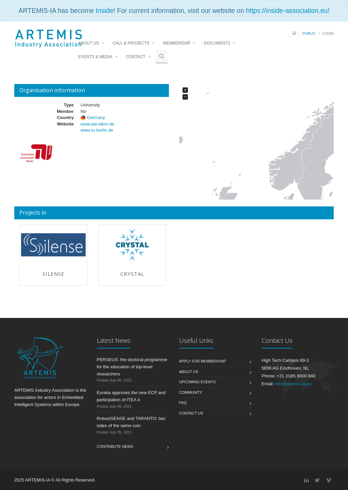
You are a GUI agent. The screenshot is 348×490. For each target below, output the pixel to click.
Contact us (191, 413)
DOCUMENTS (217, 43)
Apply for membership (202, 361)
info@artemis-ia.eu (293, 383)
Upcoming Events (197, 382)
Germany (96, 117)
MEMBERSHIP (176, 43)
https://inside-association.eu (287, 10)
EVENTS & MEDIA (95, 56)
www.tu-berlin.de (97, 130)
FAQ (183, 403)
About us (188, 372)
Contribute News (115, 446)
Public (309, 33)
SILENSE (53, 273)
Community (190, 392)
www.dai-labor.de (97, 123)
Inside (104, 10)
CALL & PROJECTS (130, 43)
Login (328, 33)
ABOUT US (88, 43)
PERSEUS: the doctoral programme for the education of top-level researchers (132, 366)
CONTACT (135, 56)
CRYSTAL (132, 273)
